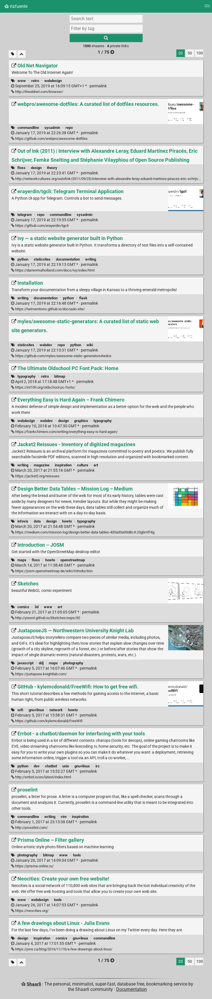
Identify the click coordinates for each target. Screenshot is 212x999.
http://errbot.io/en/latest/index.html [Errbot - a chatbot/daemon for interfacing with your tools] (41, 777)
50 (190, 53)
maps (21, 560)
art (96, 465)
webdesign (53, 81)
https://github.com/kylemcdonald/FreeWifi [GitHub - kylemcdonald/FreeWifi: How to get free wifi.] (47, 721)
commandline (28, 128)
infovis (22, 521)
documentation (68, 259)
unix (65, 766)
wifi (20, 710)
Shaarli (34, 984)
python (22, 259)
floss (21, 168)
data (37, 521)
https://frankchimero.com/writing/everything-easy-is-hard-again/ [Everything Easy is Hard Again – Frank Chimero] (64, 432)
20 (180, 53)
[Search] (106, 38)
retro (35, 81)
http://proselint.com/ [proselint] (29, 827)
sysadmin (52, 128)
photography (73, 663)
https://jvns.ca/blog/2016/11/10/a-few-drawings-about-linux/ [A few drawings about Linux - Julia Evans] (61, 949)
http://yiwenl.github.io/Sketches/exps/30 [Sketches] (45, 618)
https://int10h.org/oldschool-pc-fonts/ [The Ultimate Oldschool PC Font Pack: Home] (43, 387)
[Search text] (106, 18)
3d (36, 607)
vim (64, 817)
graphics (81, 421)
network (56, 710)
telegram (24, 215)
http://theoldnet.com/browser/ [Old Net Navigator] (37, 92)
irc (97, 766)
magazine (41, 465)
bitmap (59, 376)
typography (26, 376)
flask (83, 298)
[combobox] (106, 28)
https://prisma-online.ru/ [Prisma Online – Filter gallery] (32, 866)
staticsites (42, 259)
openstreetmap (72, 560)
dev (37, 766)
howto (67, 521)
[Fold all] (21, 54)
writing (90, 259)
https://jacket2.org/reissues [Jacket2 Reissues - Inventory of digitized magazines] (35, 476)
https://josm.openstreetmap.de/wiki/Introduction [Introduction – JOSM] (52, 571)
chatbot (51, 766)
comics (23, 607)
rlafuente (16, 6)
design (36, 168)
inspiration (63, 465)
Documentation (131, 989)
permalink (59, 86)
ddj (41, 663)
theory (52, 168)
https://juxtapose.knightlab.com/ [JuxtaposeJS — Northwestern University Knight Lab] (39, 674)
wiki (89, 345)
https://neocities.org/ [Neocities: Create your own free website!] (30, 911)
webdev (46, 345)
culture (82, 465)
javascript (25, 663)
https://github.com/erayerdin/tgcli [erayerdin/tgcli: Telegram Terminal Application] (40, 225)
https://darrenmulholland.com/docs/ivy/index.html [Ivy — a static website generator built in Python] (53, 270)
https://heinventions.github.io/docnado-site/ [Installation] (48, 309)
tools (77, 855)
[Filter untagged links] (13, 54)
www (21, 81)
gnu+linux (36, 710)
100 (199, 53)
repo (69, 128)
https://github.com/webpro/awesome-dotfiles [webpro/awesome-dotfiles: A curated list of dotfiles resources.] (49, 138)
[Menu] (207, 7)
